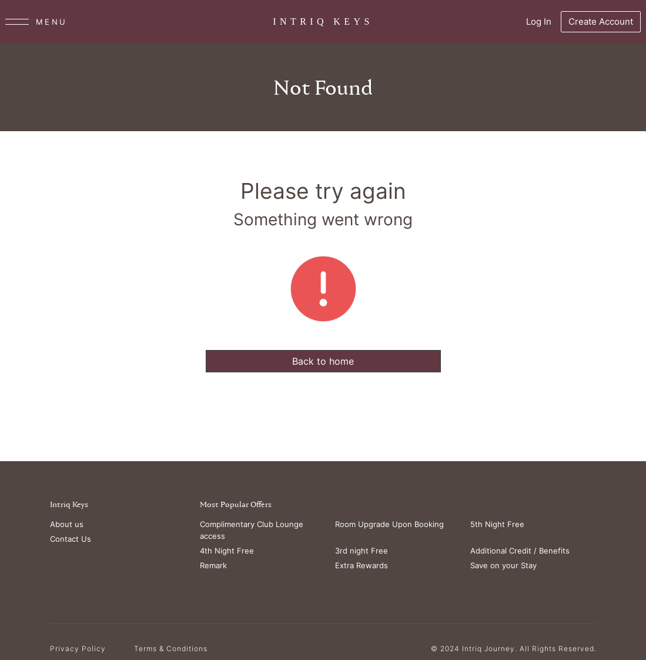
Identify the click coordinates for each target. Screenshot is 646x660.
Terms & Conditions (170, 648)
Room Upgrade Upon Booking (389, 524)
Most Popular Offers (236, 505)
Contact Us (70, 539)
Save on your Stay (503, 565)
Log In (538, 21)
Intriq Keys (69, 505)
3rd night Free (361, 550)
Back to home (323, 361)
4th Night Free (227, 550)
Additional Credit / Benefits (520, 550)
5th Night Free (497, 524)
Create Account (600, 21)
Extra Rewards (361, 565)
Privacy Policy (78, 648)
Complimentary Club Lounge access (251, 530)
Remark (213, 565)
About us (66, 524)
